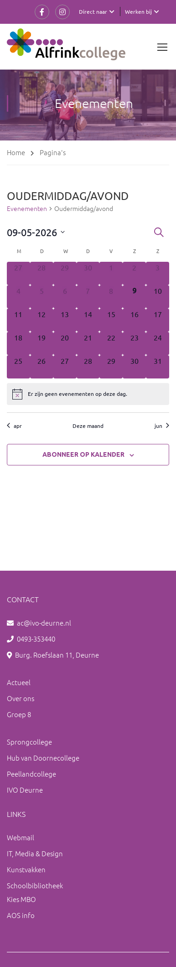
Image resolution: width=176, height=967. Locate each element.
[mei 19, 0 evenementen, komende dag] (41, 343)
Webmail (20, 837)
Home (16, 152)
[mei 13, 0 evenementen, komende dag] (65, 320)
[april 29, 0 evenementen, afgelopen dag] (65, 273)
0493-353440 (36, 638)
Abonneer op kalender (83, 454)
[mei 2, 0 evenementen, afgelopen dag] (134, 273)
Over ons (20, 698)
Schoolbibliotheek (35, 885)
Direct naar (93, 11)
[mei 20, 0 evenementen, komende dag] (65, 343)
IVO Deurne (25, 789)
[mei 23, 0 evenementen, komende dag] (134, 343)
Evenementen (27, 208)
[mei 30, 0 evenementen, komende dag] (134, 366)
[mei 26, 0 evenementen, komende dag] (41, 366)
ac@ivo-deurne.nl (44, 622)
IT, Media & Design (35, 853)
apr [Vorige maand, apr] (14, 425)
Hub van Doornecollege (43, 757)
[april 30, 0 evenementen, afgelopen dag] (88, 273)
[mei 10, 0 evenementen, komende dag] (157, 296)
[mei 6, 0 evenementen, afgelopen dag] (65, 296)
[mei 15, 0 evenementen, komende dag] (111, 320)
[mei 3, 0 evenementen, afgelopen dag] (157, 273)
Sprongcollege (29, 741)
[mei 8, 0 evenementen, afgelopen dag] (111, 296)
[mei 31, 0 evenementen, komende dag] (157, 366)
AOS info (21, 915)
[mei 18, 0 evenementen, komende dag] (18, 343)
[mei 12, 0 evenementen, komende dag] (41, 320)
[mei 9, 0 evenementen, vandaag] (134, 296)
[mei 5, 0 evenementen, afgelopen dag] (41, 296)
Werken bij (138, 11)
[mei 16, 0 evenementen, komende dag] (134, 320)
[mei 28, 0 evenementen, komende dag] (88, 366)
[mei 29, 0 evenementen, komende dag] (111, 366)
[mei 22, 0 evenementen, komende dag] (111, 343)
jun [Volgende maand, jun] (162, 425)
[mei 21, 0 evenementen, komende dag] (88, 343)
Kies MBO (21, 899)
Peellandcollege (31, 773)
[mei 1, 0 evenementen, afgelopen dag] (111, 273)
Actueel (19, 682)
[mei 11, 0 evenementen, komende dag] (18, 320)
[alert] (88, 394)
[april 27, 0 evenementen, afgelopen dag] (18, 273)
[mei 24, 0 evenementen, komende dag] (157, 343)
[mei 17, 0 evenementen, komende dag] (157, 320)
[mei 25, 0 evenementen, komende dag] (18, 366)
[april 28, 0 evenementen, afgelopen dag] (41, 273)
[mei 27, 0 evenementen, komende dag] (65, 366)
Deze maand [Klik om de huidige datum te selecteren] (88, 425)
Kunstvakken (26, 869)
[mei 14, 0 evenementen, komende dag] (88, 320)
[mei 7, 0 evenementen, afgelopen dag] (88, 296)
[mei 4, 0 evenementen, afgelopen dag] (18, 296)
